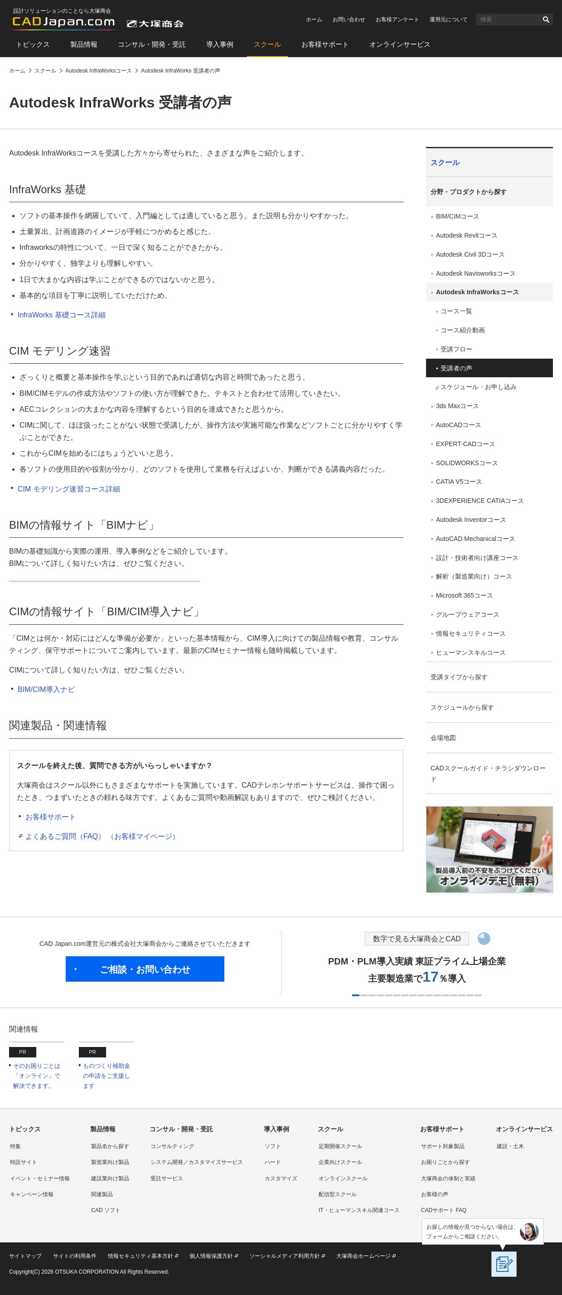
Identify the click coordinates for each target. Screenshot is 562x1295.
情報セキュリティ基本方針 (140, 1256)
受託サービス (166, 1178)
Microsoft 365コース (464, 595)
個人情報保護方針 (211, 1256)
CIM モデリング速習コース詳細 (69, 489)
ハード (273, 1162)
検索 (546, 19)
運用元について (449, 19)
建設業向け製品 (110, 1178)
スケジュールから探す (462, 707)
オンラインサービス (400, 44)
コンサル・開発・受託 (152, 44)
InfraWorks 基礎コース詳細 (62, 315)
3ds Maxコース (457, 405)
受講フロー (456, 349)
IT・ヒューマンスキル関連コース (359, 1210)
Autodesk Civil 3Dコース (470, 254)
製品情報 (83, 44)
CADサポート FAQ (444, 1210)
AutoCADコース (458, 424)
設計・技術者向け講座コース (477, 557)
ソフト (273, 1146)
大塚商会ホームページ (363, 1256)
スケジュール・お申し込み (479, 386)
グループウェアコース (467, 614)
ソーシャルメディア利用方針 (284, 1256)
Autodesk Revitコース (467, 235)
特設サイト (23, 1162)
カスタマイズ (281, 1178)
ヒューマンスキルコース (471, 652)
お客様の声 (434, 1194)
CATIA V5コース (459, 481)
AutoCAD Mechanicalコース (475, 538)
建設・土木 (510, 1146)
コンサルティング (172, 1146)
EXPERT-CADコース (465, 444)
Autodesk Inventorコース (471, 519)
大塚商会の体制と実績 (448, 1178)
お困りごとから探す (445, 1162)
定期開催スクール (340, 1146)
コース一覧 (456, 311)
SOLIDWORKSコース (467, 463)
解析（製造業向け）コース (474, 576)
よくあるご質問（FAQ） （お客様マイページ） (102, 836)
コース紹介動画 (463, 330)
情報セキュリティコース (471, 633)
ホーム (314, 19)
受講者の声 (456, 368)
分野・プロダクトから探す (469, 191)
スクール (267, 44)
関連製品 (102, 1194)
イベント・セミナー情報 (40, 1178)
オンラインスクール (343, 1178)
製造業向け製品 (110, 1162)
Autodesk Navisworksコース (476, 273)
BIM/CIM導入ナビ (46, 689)
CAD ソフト (106, 1210)
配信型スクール (338, 1194)
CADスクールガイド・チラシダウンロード (488, 773)
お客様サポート (325, 44)
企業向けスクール (340, 1162)
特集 (15, 1146)
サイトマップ (25, 1256)
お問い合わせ (349, 19)
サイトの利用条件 (75, 1256)
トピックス (33, 44)
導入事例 (219, 44)
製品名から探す (110, 1146)
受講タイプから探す (459, 677)
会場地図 (443, 737)
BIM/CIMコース (458, 216)
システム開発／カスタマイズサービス (196, 1162)
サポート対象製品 (443, 1146)
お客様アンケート (397, 19)
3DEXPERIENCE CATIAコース (480, 500)
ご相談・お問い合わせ (145, 969)
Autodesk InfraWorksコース (477, 292)
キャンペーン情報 (31, 1194)
